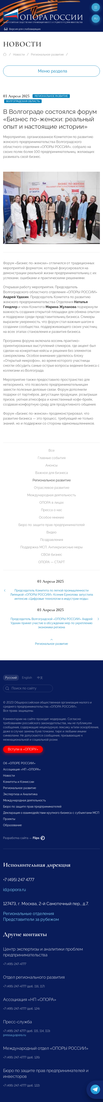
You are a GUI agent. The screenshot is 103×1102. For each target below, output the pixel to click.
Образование (12, 825)
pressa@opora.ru (14, 1035)
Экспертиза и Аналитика (20, 794)
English (27, 677)
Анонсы (51, 465)
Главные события (51, 458)
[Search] (28, 688)
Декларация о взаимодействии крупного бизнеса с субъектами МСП (51, 812)
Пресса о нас (51, 510)
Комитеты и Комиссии (18, 781)
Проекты (9, 819)
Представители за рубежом (31, 919)
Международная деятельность (51, 495)
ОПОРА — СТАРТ (51, 562)
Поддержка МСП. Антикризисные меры (51, 547)
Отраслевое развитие (51, 488)
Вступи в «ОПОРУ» (23, 749)
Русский (11, 677)
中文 (40, 677)
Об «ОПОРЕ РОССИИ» (19, 763)
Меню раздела (52, 71)
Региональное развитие (47, 54)
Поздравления (51, 540)
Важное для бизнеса (51, 473)
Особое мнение (51, 517)
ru (96, 18)
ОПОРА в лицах (51, 503)
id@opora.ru (14, 889)
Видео (51, 532)
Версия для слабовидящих (22, 29)
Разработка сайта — (24, 838)
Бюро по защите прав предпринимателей (51, 525)
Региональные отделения (28, 913)
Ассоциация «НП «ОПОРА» (22, 769)
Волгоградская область (23, 101)
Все (51, 450)
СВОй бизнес (51, 555)
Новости (19, 54)
